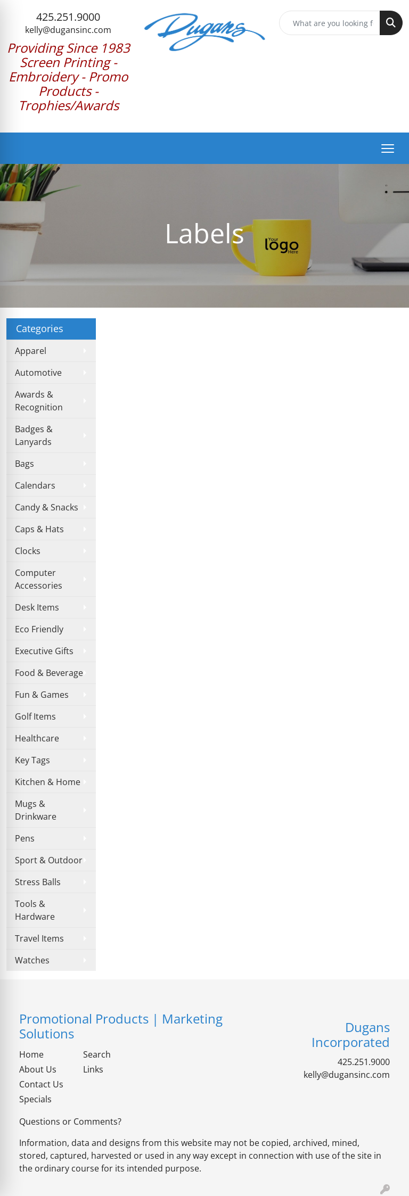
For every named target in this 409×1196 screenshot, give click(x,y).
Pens (25, 838)
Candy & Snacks (46, 507)
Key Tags (32, 760)
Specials (35, 1099)
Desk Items (37, 607)
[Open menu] (387, 148)
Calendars (35, 485)
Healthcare (37, 738)
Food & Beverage (49, 673)
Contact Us (41, 1084)
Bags (24, 463)
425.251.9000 (68, 17)
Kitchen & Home (47, 782)
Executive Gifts (44, 651)
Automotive (38, 372)
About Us (37, 1069)
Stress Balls (38, 882)
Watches (32, 960)
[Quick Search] (329, 23)
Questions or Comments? (70, 1121)
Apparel (30, 351)
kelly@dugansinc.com (68, 30)
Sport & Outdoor (49, 860)
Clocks (27, 551)
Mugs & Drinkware (35, 810)
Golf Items (35, 716)
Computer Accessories (38, 579)
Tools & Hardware (35, 910)
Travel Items (39, 938)
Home (31, 1054)
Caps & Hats (39, 529)
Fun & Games (42, 694)
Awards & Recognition (39, 401)
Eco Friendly (39, 629)
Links (93, 1069)
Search (97, 1054)
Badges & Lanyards (34, 435)
